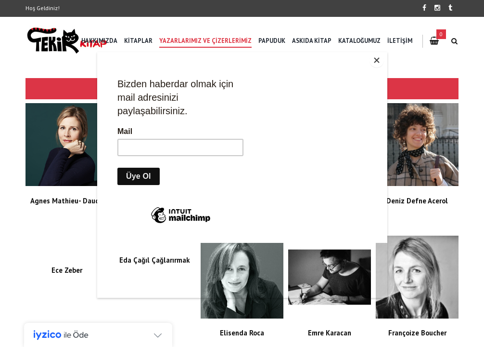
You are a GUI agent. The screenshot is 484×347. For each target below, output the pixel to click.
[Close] (385, 54)
